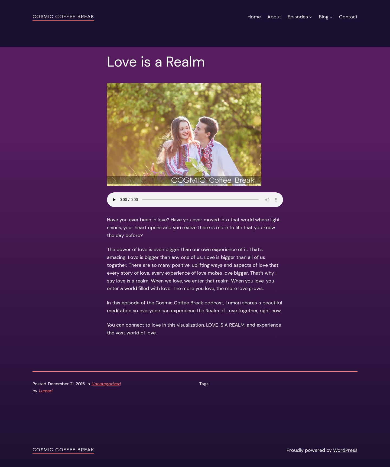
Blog (324, 17)
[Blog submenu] (331, 16)
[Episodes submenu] (310, 16)
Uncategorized (106, 384)
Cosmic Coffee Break (63, 16)
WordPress (345, 450)
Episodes (298, 17)
